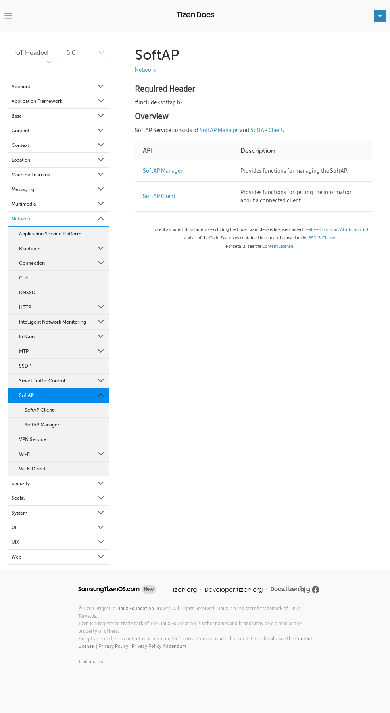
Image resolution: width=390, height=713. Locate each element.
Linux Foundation (135, 608)
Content (58, 131)
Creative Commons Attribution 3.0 (335, 229)
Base (58, 116)
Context (58, 145)
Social (58, 498)
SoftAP (62, 395)
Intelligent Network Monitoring (62, 322)
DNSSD (27, 292)
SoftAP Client (39, 410)
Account (58, 87)
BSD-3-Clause (321, 238)
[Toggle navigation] (8, 16)
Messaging (58, 189)
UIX (58, 542)
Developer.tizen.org (234, 589)
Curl (24, 278)
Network (58, 219)
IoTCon (62, 337)
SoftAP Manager (42, 425)
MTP (62, 351)
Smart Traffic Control (62, 381)
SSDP (25, 366)
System (58, 513)
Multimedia (58, 204)
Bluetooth (62, 248)
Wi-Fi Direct (32, 469)
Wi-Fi (62, 454)
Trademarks (90, 661)
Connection (62, 263)
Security (58, 484)
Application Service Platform (50, 234)
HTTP (62, 307)
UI (58, 528)
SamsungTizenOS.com (109, 589)
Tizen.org (183, 589)
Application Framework (58, 101)
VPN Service (32, 439)
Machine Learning (58, 175)
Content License (277, 246)
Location (58, 160)
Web (58, 557)
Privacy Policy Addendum (159, 646)
